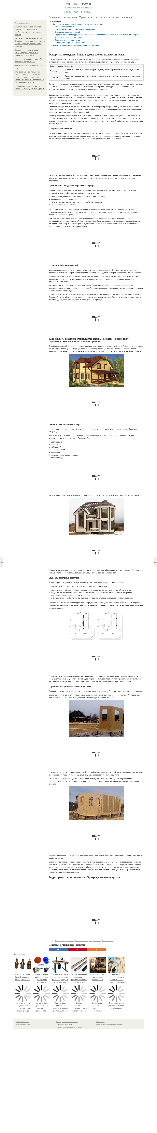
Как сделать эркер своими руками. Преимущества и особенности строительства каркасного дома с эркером (96, 35)
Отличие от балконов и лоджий (67, 32)
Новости (78, 12)
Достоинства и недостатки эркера (68, 37)
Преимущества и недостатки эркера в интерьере (75, 29)
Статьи (87, 12)
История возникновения (64, 27)
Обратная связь (100, 1022)
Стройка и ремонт (78, 4)
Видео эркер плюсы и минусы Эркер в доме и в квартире (75, 45)
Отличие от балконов (81, 941)
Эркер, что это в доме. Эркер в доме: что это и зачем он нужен (78, 24)
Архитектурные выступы (94, 941)
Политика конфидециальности (64, 1024)
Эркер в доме (59, 941)
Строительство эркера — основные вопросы (73, 43)
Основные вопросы (107, 941)
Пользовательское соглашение (70, 1022)
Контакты (58, 1022)
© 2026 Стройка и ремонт (22, 1022)
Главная (68, 12)
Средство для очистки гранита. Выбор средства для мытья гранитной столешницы (28, 52)
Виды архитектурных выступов (67, 40)
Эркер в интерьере (68, 941)
